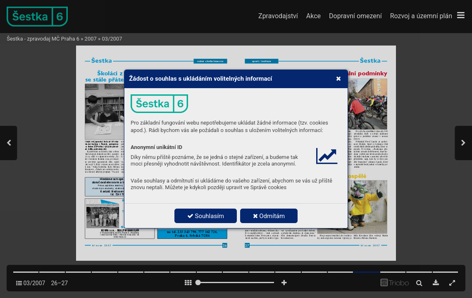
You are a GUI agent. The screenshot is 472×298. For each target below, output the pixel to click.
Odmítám (269, 216)
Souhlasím (205, 216)
